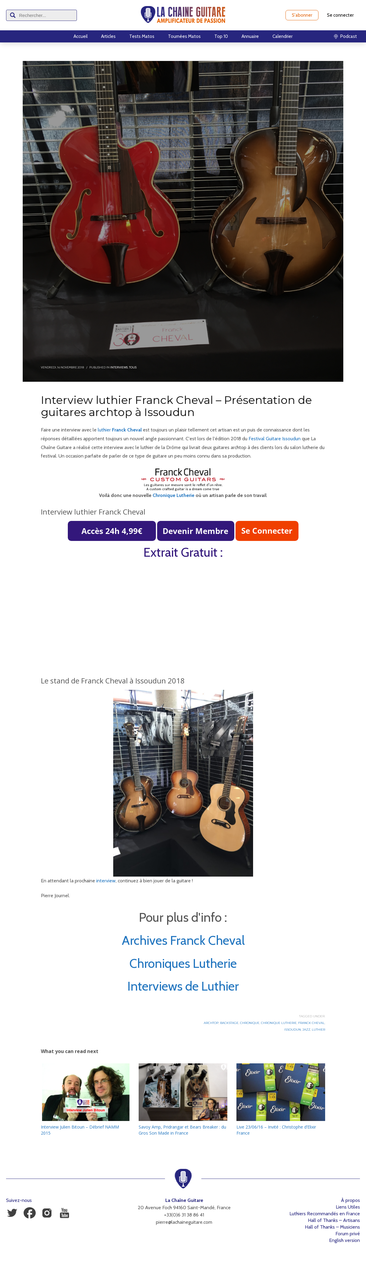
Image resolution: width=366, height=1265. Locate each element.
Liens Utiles (348, 1207)
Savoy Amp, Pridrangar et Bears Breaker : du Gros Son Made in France (182, 1130)
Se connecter (340, 15)
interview (106, 881)
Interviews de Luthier (183, 986)
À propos (350, 1200)
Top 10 (221, 36)
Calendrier (282, 36)
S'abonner (302, 15)
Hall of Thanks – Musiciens (332, 1227)
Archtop (211, 1023)
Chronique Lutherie (173, 495)
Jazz (306, 1030)
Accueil (80, 36)
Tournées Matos (184, 36)
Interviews (119, 367)
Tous (133, 367)
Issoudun (292, 1030)
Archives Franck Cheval (183, 940)
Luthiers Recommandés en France (324, 1213)
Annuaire (250, 36)
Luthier (318, 1030)
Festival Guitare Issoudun (275, 438)
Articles (108, 36)
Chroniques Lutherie (183, 963)
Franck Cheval (311, 1023)
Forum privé (347, 1233)
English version (344, 1240)
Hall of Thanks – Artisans (334, 1220)
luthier (104, 430)
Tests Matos (141, 36)
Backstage (229, 1023)
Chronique (249, 1023)
